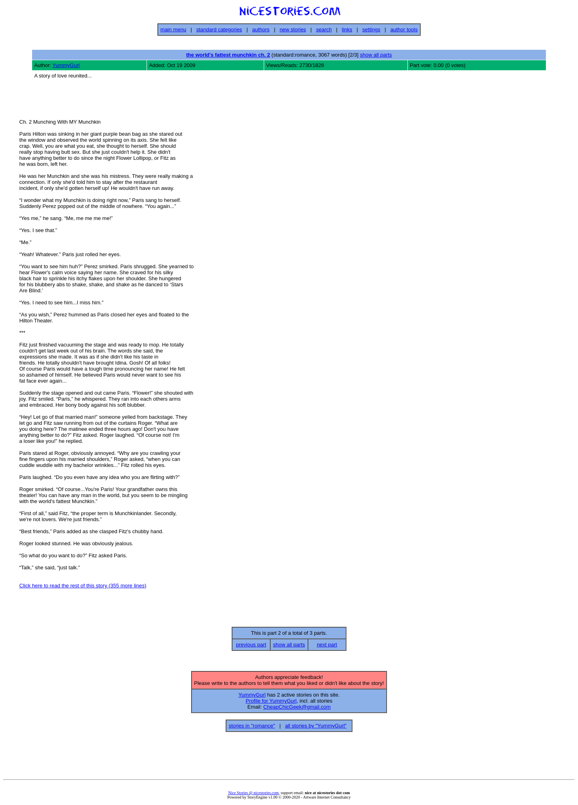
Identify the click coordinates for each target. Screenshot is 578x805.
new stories (293, 29)
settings (371, 29)
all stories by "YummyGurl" (315, 728)
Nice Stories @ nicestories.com (253, 795)
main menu (173, 29)
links (347, 29)
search (324, 29)
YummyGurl (66, 65)
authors (260, 29)
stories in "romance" (252, 728)
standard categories (219, 29)
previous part (251, 647)
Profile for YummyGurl (271, 703)
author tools (403, 29)
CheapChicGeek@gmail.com (297, 709)
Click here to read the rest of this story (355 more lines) (82, 587)
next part (327, 647)
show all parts (376, 55)
